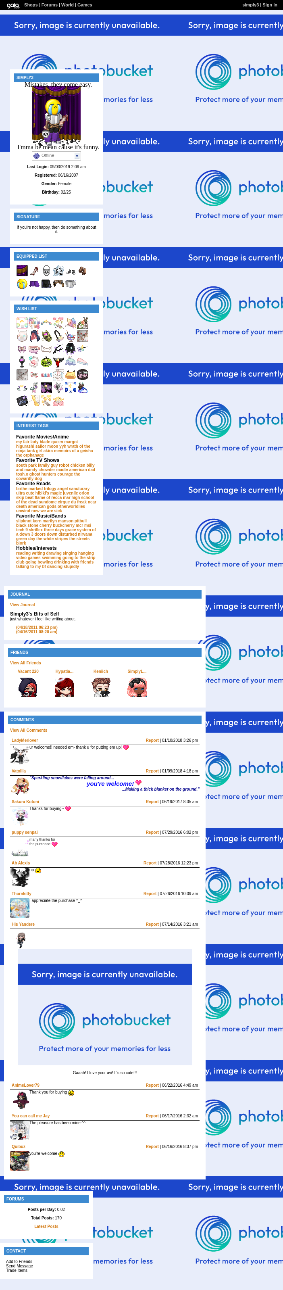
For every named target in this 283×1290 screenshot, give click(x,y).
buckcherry (64, 525)
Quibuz (18, 1146)
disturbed (67, 534)
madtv (62, 470)
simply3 (250, 4)
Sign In (269, 4)
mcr (79, 525)
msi (87, 525)
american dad (82, 470)
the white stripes (52, 538)
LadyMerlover (25, 740)
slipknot (23, 521)
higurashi (25, 446)
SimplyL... (136, 671)
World (67, 4)
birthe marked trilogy (36, 488)
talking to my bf (31, 566)
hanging (86, 553)
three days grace (60, 530)
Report (152, 740)
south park (26, 465)
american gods (42, 506)
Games (84, 4)
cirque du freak (72, 502)
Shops (31, 4)
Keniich (101, 671)
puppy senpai (24, 832)
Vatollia (19, 771)
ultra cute (25, 493)
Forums (50, 4)
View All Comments (28, 730)
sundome (47, 502)
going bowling (39, 562)
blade (45, 442)
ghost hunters (42, 474)
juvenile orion (76, 493)
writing (38, 553)
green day (25, 538)
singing (70, 553)
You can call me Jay (31, 1116)
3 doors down (44, 534)
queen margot (64, 442)
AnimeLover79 (26, 1085)
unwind (23, 511)
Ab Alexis (21, 863)
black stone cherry (34, 525)
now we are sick (46, 511)
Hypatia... (64, 671)
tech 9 (22, 530)
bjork (21, 543)
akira (48, 451)
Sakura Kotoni (25, 801)
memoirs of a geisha (73, 451)
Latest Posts (46, 1226)
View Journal (22, 605)
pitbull (81, 521)
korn (37, 521)
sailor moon (46, 446)
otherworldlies (71, 506)
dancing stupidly (63, 566)
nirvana (85, 534)
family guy (48, 465)
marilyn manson (58, 521)
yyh (62, 446)
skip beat (24, 497)
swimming (51, 557)
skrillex (36, 530)
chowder (47, 470)
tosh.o (22, 474)
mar (66, 497)
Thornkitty (21, 893)
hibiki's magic (48, 493)
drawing (53, 553)
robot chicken (72, 465)
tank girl (34, 451)
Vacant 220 (28, 671)
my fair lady (27, 442)
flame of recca (48, 497)
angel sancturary (73, 488)
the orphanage (30, 455)
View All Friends (25, 663)
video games (28, 557)
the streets (79, 538)
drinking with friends (74, 562)
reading (23, 553)
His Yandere (23, 924)
